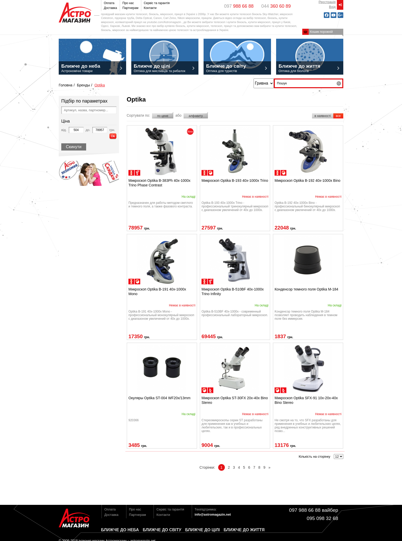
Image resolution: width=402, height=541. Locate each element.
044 (276, 6)
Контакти (150, 8)
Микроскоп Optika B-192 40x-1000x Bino (307, 180)
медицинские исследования (137, 173)
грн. (112, 130)
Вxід (332, 7)
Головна (65, 85)
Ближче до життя (244, 530)
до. (88, 130)
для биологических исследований (131, 173)
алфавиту (196, 116)
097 (239, 6)
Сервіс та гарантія (157, 3)
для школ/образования (210, 173)
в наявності (323, 116)
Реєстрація (327, 2)
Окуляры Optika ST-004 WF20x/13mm (159, 398)
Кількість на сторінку (314, 456)
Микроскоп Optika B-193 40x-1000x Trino (235, 180)
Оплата (109, 3)
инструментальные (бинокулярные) (210, 390)
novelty (190, 131)
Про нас (128, 3)
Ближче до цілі (202, 530)
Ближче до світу (162, 530)
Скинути (74, 147)
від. (64, 130)
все (338, 116)
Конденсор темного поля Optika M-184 (306, 289)
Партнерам (130, 8)
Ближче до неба (120, 530)
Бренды (83, 85)
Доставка (110, 8)
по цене (162, 116)
